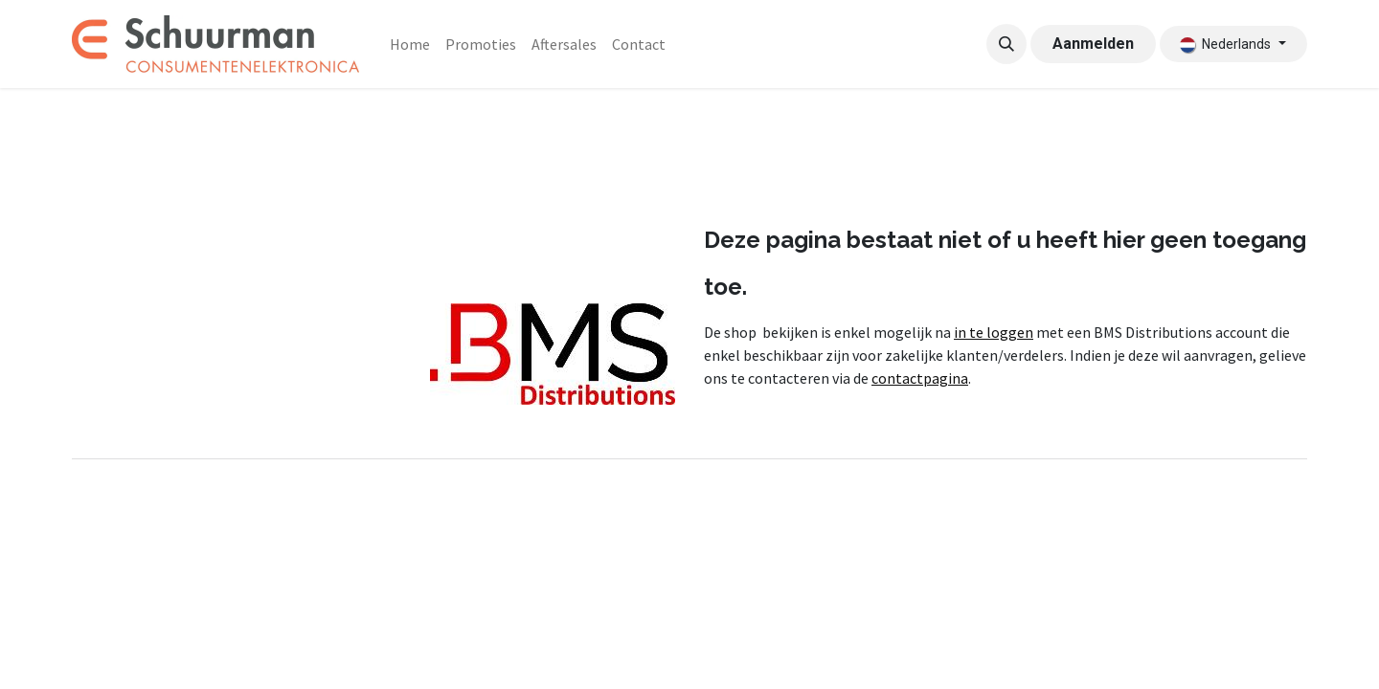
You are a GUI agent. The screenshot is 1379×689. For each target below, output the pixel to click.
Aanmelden (1093, 43)
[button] (1006, 44)
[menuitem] (410, 44)
